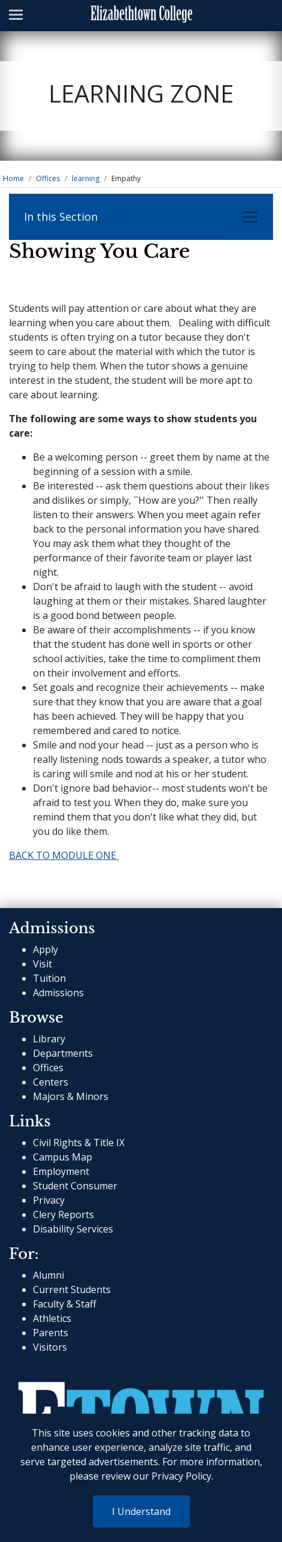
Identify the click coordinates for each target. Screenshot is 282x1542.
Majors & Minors (70, 1096)
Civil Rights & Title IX (79, 1142)
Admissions (58, 992)
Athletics (52, 1318)
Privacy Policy (181, 1476)
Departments (63, 1053)
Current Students (72, 1289)
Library (49, 1038)
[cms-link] (141, 1402)
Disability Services (73, 1229)
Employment (61, 1171)
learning (85, 178)
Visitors (50, 1347)
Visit (42, 963)
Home (13, 178)
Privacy (49, 1200)
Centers (50, 1082)
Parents (50, 1332)
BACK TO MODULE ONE (64, 855)
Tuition (49, 978)
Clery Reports (63, 1214)
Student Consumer (75, 1185)
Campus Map (62, 1157)
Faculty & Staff (64, 1303)
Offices (48, 178)
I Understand (141, 1511)
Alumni (48, 1275)
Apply (45, 949)
